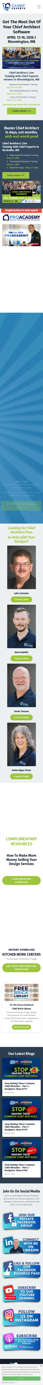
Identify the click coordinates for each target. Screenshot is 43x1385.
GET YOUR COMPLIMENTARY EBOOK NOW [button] (21, 968)
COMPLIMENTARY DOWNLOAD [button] (21, 880)
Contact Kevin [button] (21, 717)
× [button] (41, 1366)
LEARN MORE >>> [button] (21, 111)
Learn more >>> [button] (15, 175)
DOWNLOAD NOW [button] (21, 1027)
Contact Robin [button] (21, 776)
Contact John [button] (21, 599)
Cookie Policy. (28, 1374)
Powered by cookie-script (8, 1382)
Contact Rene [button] (21, 658)
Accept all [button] (21, 1378)
